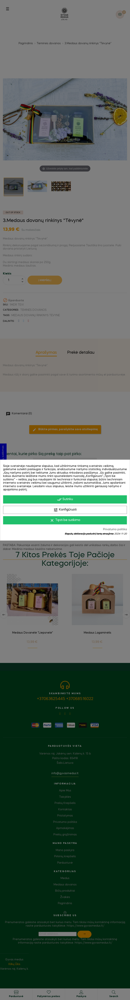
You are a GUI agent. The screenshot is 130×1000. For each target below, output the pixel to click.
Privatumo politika (115, 529)
